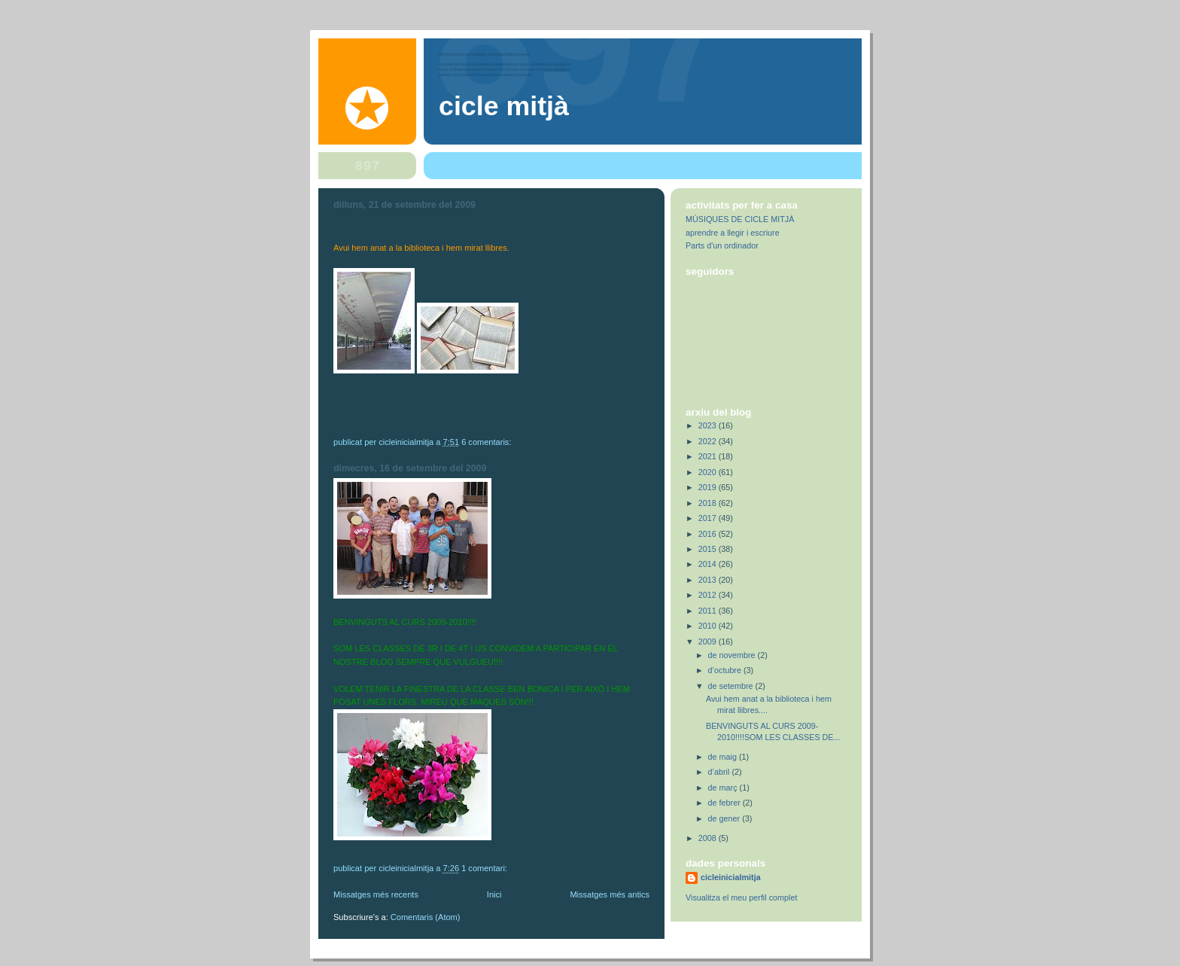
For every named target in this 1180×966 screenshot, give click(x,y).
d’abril (720, 771)
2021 (708, 456)
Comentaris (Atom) (426, 917)
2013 (708, 579)
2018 (708, 502)
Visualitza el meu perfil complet (741, 897)
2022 (708, 441)
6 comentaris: (487, 441)
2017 (708, 518)
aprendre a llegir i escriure (733, 232)
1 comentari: (485, 868)
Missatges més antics (609, 894)
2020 (708, 472)
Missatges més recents (375, 894)
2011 (708, 610)
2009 (708, 641)
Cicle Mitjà (504, 106)
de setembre (732, 685)
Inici (494, 894)
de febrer (725, 802)
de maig (723, 756)
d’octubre (726, 670)
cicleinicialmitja (731, 877)
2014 (708, 563)
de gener (725, 818)
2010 (708, 625)
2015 (708, 548)
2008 (708, 838)
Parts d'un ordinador (722, 245)
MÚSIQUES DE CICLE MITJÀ (740, 219)
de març (724, 787)
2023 (708, 425)
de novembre (733, 655)
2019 (708, 487)
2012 (708, 594)
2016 (708, 533)
